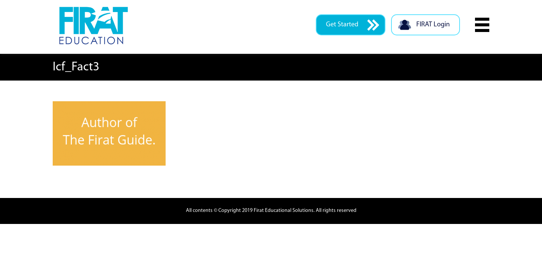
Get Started (352, 25)
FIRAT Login (423, 25)
